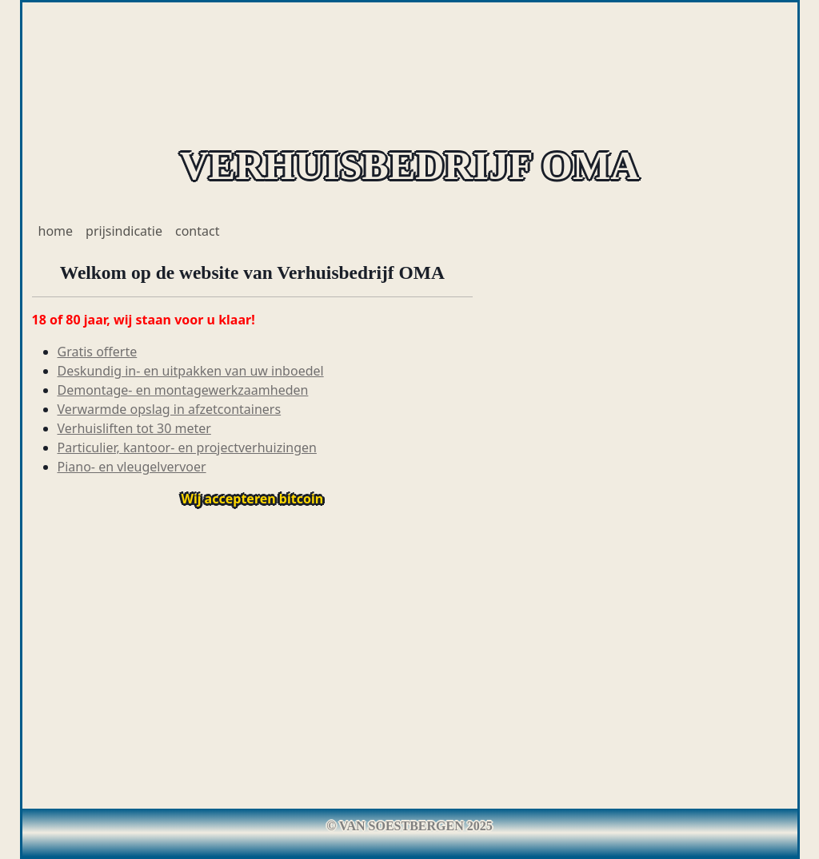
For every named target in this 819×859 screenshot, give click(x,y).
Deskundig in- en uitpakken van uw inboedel (191, 371)
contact (197, 231)
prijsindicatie (124, 231)
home (56, 231)
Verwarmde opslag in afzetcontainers (170, 409)
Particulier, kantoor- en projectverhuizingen (187, 447)
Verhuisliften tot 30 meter (134, 428)
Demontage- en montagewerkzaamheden (183, 390)
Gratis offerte (98, 351)
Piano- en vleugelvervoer (132, 466)
